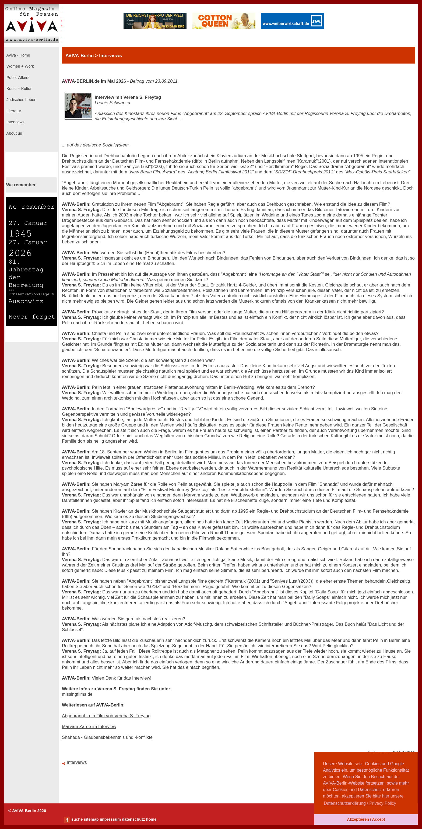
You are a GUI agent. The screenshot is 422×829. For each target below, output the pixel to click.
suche (77, 819)
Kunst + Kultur (18, 88)
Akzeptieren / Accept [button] (366, 819)
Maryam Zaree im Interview (89, 726)
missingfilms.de (77, 694)
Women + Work (19, 66)
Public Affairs (17, 77)
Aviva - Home (17, 55)
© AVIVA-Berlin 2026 (27, 811)
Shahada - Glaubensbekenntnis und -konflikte (107, 737)
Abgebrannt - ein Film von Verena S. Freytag (106, 715)
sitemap (91, 819)
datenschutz (133, 819)
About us (13, 133)
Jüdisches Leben (20, 99)
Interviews (14, 122)
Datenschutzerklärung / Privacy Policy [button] (360, 803)
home (151, 819)
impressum (110, 819)
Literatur (13, 111)
